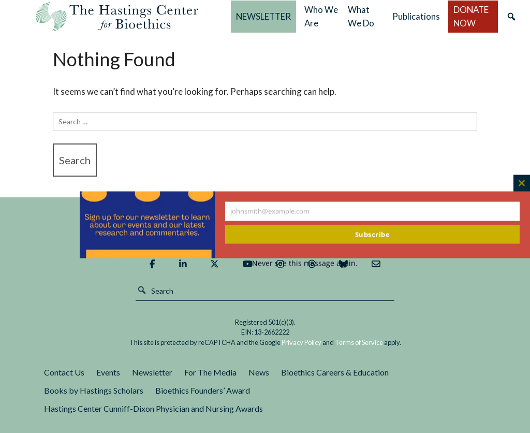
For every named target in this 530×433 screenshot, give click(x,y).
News (258, 372)
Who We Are (321, 16)
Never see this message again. (305, 263)
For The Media (210, 372)
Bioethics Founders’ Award (202, 390)
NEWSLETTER (263, 16)
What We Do (361, 16)
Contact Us (64, 372)
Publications (416, 16)
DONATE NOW (471, 16)
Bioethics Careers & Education (335, 372)
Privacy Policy (301, 342)
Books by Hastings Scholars (93, 390)
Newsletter (152, 372)
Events (108, 372)
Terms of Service (359, 342)
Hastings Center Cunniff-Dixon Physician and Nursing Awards (153, 408)
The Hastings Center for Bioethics (116, 16)
